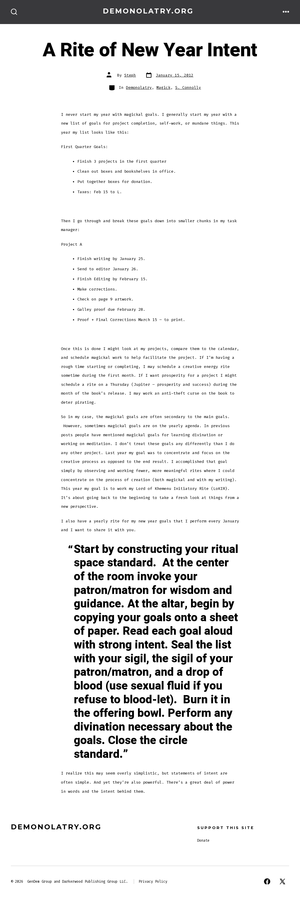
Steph (130, 75)
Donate (203, 840)
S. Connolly (188, 87)
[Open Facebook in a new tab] (267, 881)
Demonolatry (139, 87)
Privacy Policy (153, 881)
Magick (163, 87)
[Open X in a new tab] (282, 881)
